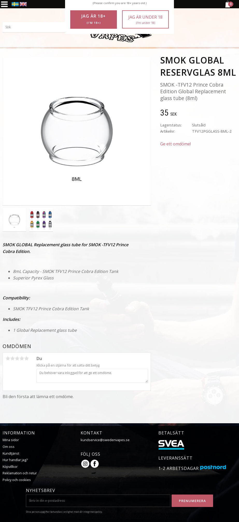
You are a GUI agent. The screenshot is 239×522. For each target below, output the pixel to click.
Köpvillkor (10, 466)
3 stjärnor (17, 358)
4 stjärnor (21, 358)
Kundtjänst (11, 453)
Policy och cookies (17, 479)
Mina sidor (11, 440)
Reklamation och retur (20, 473)
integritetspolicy (92, 511)
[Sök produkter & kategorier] (41, 27)
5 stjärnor (26, 358)
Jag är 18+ (93, 19)
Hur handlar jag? (15, 459)
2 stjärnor (12, 358)
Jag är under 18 (145, 19)
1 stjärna (7, 358)
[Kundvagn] (227, 6)
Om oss (9, 446)
